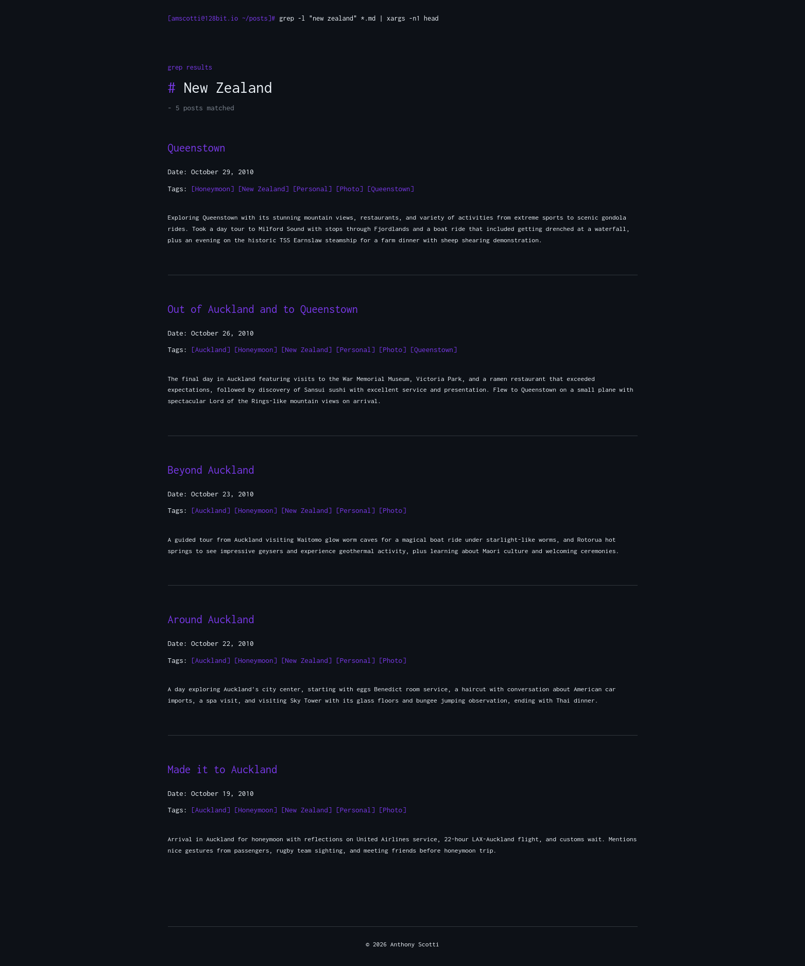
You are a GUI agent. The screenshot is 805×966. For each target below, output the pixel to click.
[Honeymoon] (212, 189)
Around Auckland (211, 619)
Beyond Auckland (211, 470)
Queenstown (197, 148)
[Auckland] (210, 349)
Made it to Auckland (223, 769)
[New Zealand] (263, 189)
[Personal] (312, 189)
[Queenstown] (390, 189)
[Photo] (349, 189)
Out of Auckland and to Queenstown (263, 309)
